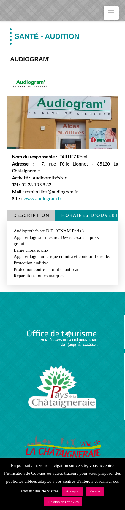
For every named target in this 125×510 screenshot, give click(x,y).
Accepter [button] (73, 491)
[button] (111, 13)
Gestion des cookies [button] (63, 502)
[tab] (31, 215)
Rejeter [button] (95, 491)
